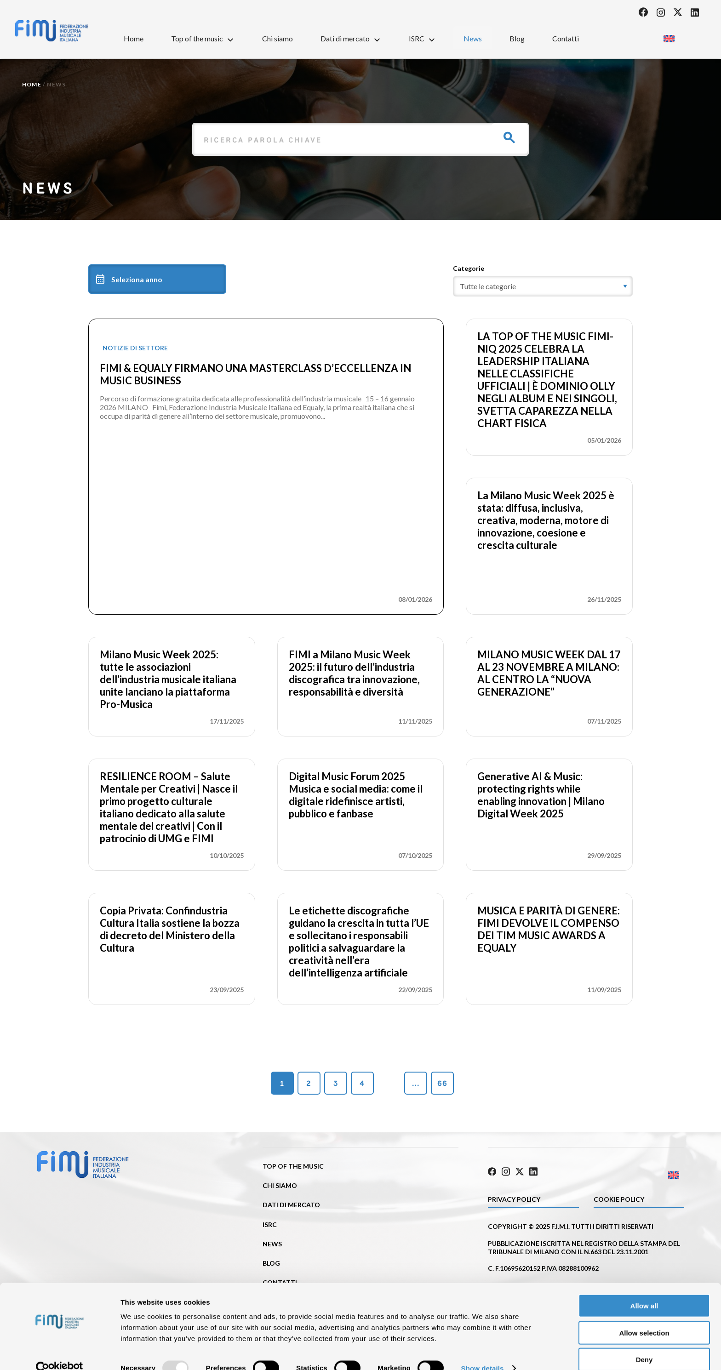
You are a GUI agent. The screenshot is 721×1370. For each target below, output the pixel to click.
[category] (543, 286)
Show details (482, 1352)
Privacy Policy (514, 1198)
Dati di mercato (350, 38)
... (415, 1083)
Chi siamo (277, 38)
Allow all (644, 1289)
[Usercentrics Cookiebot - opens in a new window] (59, 1352)
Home (133, 38)
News (473, 38)
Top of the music (203, 38)
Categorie (468, 268)
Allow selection (644, 1316)
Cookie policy (619, 1198)
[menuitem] (668, 35)
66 (442, 1083)
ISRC (422, 38)
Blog (517, 38)
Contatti (565, 38)
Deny (644, 1343)
